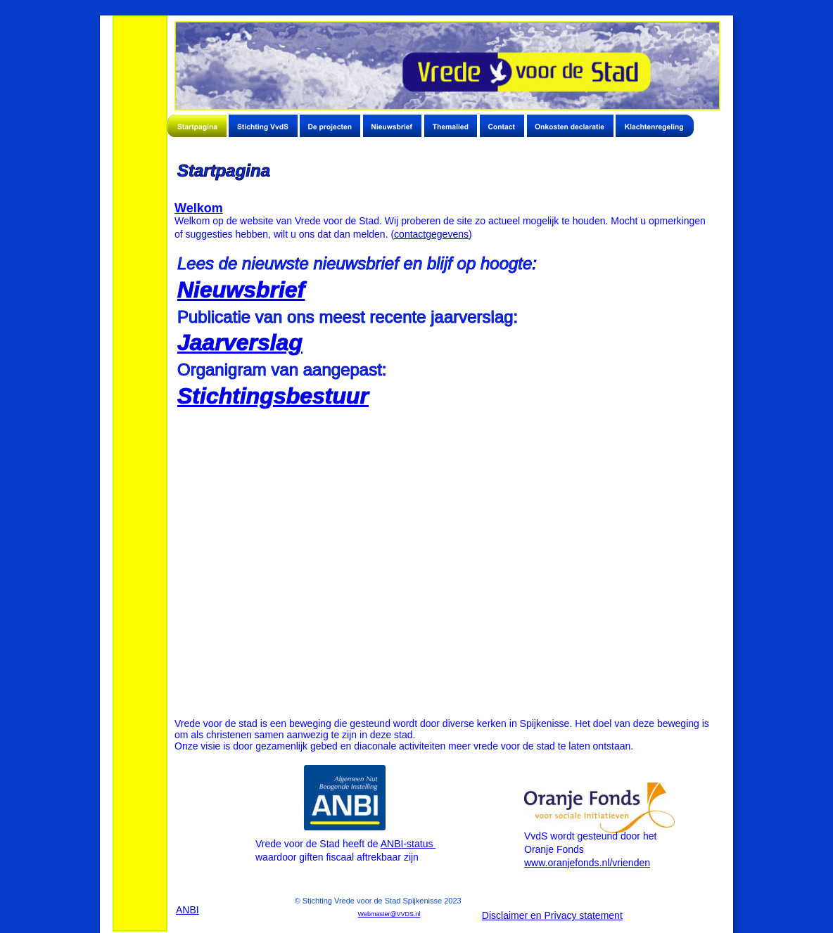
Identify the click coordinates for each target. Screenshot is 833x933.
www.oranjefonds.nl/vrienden (587, 862)
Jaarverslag (240, 342)
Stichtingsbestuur (273, 395)
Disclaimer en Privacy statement (552, 915)
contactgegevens (431, 234)
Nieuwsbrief (241, 289)
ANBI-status (408, 843)
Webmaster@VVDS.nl (389, 914)
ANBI (187, 909)
